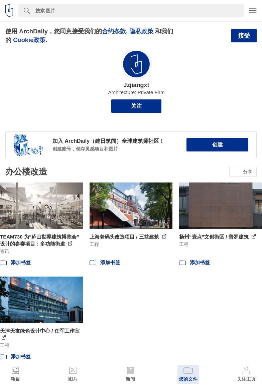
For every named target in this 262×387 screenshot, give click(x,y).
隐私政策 (141, 31)
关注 (136, 106)
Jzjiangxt (136, 85)
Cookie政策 (29, 39)
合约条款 (114, 31)
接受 (244, 35)
